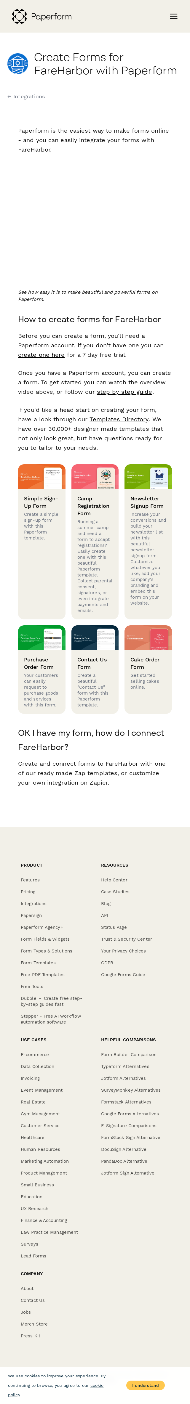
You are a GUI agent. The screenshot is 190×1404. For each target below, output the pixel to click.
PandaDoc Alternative (124, 1161)
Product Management (44, 1173)
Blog (106, 903)
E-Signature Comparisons (129, 1125)
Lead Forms (33, 1256)
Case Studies (115, 891)
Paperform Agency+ (42, 927)
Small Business (37, 1185)
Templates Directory (118, 419)
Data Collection (38, 1066)
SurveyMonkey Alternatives (131, 1090)
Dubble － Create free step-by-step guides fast (51, 1001)
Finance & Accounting (44, 1220)
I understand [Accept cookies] (145, 1385)
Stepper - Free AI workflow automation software (51, 1019)
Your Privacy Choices (123, 951)
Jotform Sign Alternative (127, 1173)
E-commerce (35, 1054)
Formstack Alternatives (126, 1102)
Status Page (114, 927)
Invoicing (30, 1078)
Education (31, 1196)
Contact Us (33, 1300)
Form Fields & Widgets (45, 939)
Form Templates (38, 963)
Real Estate (33, 1102)
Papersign (31, 915)
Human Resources (40, 1149)
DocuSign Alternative (124, 1149)
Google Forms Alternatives (130, 1114)
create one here (41, 354)
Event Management (42, 1090)
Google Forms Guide (123, 974)
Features (30, 880)
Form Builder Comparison (129, 1054)
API (104, 915)
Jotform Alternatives (123, 1078)
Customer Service (40, 1125)
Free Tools (32, 986)
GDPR (107, 963)
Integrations (34, 903)
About (27, 1288)
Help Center (114, 880)
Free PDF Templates (43, 974)
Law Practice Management (49, 1232)
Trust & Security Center (126, 939)
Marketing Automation (45, 1161)
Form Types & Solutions (46, 951)
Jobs (26, 1312)
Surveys (29, 1244)
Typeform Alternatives (125, 1066)
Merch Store (34, 1324)
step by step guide (124, 391)
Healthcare (32, 1137)
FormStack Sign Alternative (131, 1137)
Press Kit (30, 1336)
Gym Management (40, 1114)
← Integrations (26, 96)
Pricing (28, 891)
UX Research (34, 1208)
